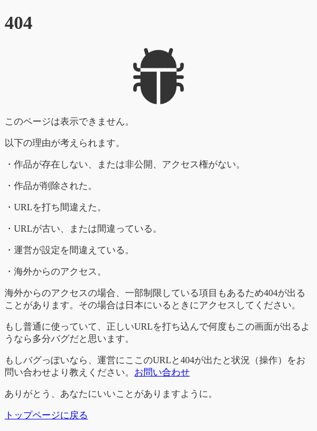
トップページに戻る (46, 415)
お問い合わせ (162, 372)
